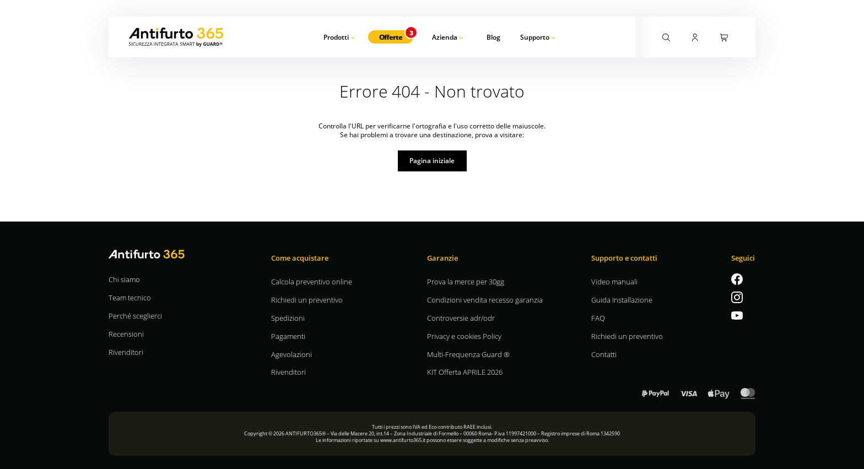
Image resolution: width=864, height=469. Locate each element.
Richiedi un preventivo (307, 299)
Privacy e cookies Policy (464, 336)
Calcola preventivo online (311, 281)
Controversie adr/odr (461, 317)
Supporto (534, 37)
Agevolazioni (291, 354)
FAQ (598, 317)
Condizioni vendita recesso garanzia (485, 299)
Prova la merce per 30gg (465, 281)
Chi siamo (124, 279)
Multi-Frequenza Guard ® (468, 354)
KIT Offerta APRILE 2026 (465, 371)
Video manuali (614, 281)
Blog (493, 37)
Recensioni (126, 333)
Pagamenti (288, 336)
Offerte (390, 37)
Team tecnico (130, 297)
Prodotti (336, 37)
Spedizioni (288, 317)
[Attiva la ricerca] (666, 36)
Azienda (444, 37)
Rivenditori (126, 352)
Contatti (604, 354)
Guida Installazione (621, 299)
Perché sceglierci (135, 315)
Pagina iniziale (432, 160)
